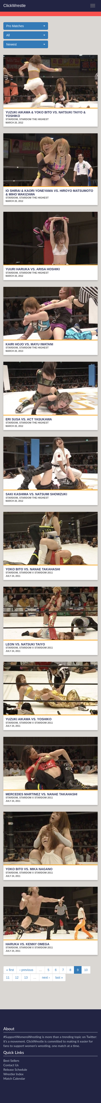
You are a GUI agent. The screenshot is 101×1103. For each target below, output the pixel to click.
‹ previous (26, 970)
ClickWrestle (14, 5)
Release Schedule (15, 1069)
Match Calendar (14, 1078)
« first (10, 970)
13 (26, 977)
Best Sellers (11, 1060)
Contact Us (11, 1065)
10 (86, 970)
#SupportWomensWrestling (22, 1037)
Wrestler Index (13, 1074)
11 (8, 977)
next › (46, 977)
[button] (25, 26)
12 (17, 977)
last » (59, 977)
